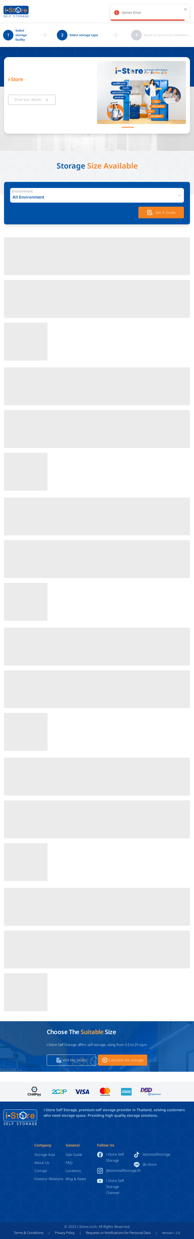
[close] (185, 9)
